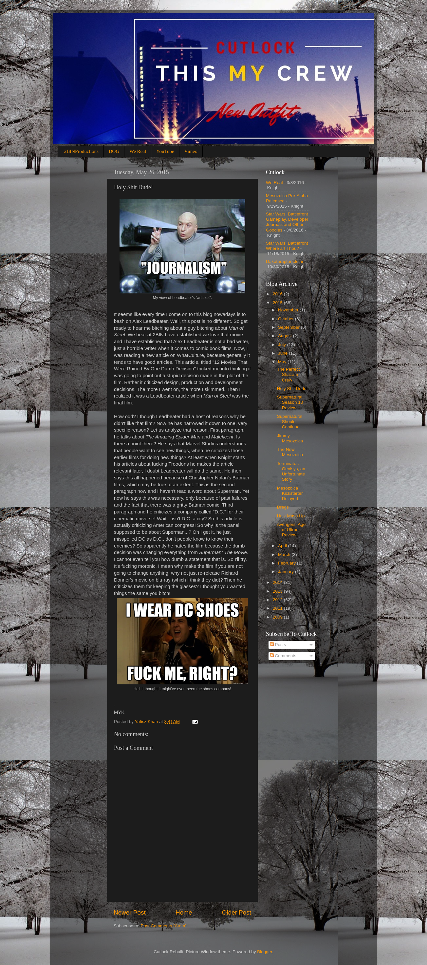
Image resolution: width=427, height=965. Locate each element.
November (289, 309)
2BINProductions (81, 151)
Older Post (236, 912)
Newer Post (130, 912)
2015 (278, 302)
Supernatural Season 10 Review (290, 402)
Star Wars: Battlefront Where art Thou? (287, 246)
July (282, 344)
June (283, 353)
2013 (278, 591)
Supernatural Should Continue (289, 421)
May (283, 361)
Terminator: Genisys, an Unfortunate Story (291, 471)
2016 (278, 293)
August (285, 335)
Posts (278, 644)
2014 (278, 582)
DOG (114, 151)
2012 (278, 599)
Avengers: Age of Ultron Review (291, 529)
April (283, 545)
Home (184, 912)
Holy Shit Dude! (292, 388)
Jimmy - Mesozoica (290, 438)
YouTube (165, 151)
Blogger (264, 951)
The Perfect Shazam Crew (288, 374)
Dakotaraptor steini (284, 261)
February (287, 563)
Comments (283, 655)
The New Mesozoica (290, 452)
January (286, 571)
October (286, 318)
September (289, 327)
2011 (278, 608)
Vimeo (190, 151)
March (284, 554)
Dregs (283, 507)
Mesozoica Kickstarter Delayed (290, 493)
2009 (278, 617)
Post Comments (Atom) (164, 925)
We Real (137, 151)
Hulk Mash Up (291, 515)
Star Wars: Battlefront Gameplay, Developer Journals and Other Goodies (287, 222)
